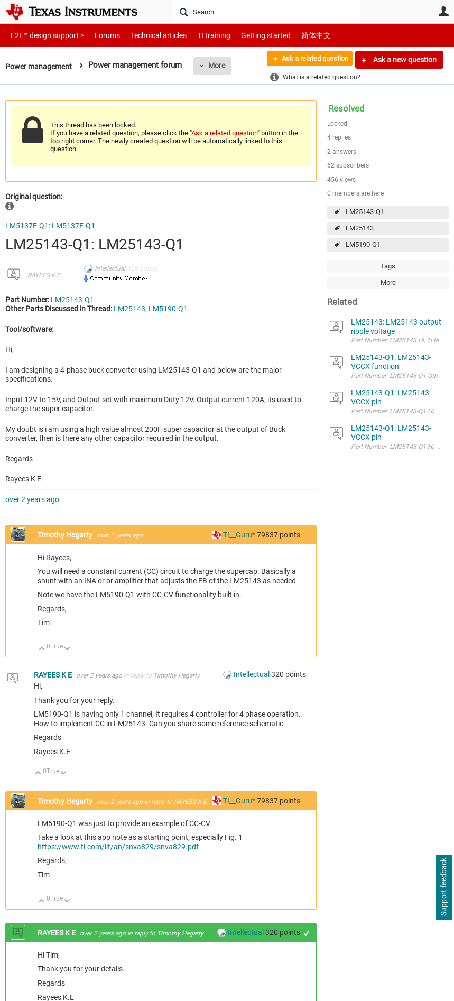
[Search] (266, 11)
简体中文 (294, 35)
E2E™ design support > (44, 35)
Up (42, 649)
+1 (307, 933)
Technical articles (147, 35)
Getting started (247, 35)
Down (67, 649)
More (220, 65)
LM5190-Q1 (363, 244)
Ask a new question (404, 59)
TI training (199, 35)
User (443, 11)
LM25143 (360, 228)
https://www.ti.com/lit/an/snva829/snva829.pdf (118, 846)
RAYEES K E (43, 275)
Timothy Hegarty (66, 535)
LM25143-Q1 (365, 212)
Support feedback (443, 887)
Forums (99, 35)
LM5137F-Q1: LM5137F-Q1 (50, 225)
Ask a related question (309, 59)
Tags (388, 266)
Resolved (346, 108)
